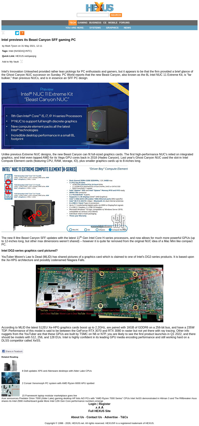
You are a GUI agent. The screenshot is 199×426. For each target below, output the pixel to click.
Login (92, 403)
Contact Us (94, 417)
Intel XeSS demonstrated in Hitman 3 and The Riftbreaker (160, 398)
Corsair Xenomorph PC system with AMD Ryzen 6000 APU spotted (59, 383)
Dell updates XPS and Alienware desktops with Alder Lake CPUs (58, 371)
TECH (72, 22)
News (127, 27)
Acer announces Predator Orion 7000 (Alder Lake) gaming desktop (36, 398)
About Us (77, 417)
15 (23, 395)
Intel (11, 51)
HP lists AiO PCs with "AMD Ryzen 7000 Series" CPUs (101, 398)
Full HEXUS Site (99, 411)
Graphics (112, 27)
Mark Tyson (11, 46)
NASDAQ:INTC (23, 51)
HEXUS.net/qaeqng (25, 56)
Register (105, 403)
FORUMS (124, 22)
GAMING (82, 22)
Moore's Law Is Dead (28, 256)
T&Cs (124, 417)
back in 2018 (88, 157)
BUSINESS (95, 22)
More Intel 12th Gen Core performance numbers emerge (73, 401)
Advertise (111, 417)
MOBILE (113, 22)
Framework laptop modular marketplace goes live (51, 395)
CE (105, 22)
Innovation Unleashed (24, 71)
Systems (95, 27)
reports (79, 74)
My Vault (14, 61)
